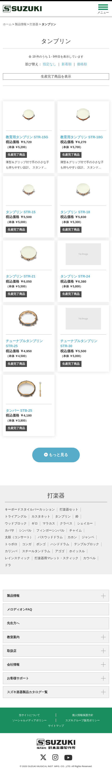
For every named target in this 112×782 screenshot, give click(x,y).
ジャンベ (88, 537)
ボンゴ (41, 544)
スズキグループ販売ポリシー (82, 720)
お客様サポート (18, 678)
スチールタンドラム (36, 551)
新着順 (67, 64)
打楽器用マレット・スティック (56, 558)
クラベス (66, 523)
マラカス (49, 523)
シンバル (25, 530)
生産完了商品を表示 (56, 76)
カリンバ (11, 551)
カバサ (9, 530)
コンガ (26, 544)
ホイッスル (77, 551)
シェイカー (85, 523)
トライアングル (16, 516)
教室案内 (13, 637)
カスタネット (40, 516)
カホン (72, 537)
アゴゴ (59, 551)
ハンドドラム (59, 544)
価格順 (82, 64)
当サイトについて (29, 715)
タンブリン (63, 516)
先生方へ (13, 623)
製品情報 (13, 595)
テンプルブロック (86, 544)
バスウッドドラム (50, 537)
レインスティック (17, 558)
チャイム (75, 530)
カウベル (89, 558)
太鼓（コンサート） (19, 537)
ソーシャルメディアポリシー (29, 720)
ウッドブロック (16, 523)
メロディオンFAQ (19, 609)
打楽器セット (69, 509)
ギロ (34, 523)
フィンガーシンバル (50, 530)
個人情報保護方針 (82, 715)
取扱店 (11, 651)
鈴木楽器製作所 (43, 8)
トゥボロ (11, 544)
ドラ (8, 565)
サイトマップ (56, 725)
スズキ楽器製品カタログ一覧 (27, 692)
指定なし (49, 64)
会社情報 (13, 664)
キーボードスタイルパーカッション (30, 509)
